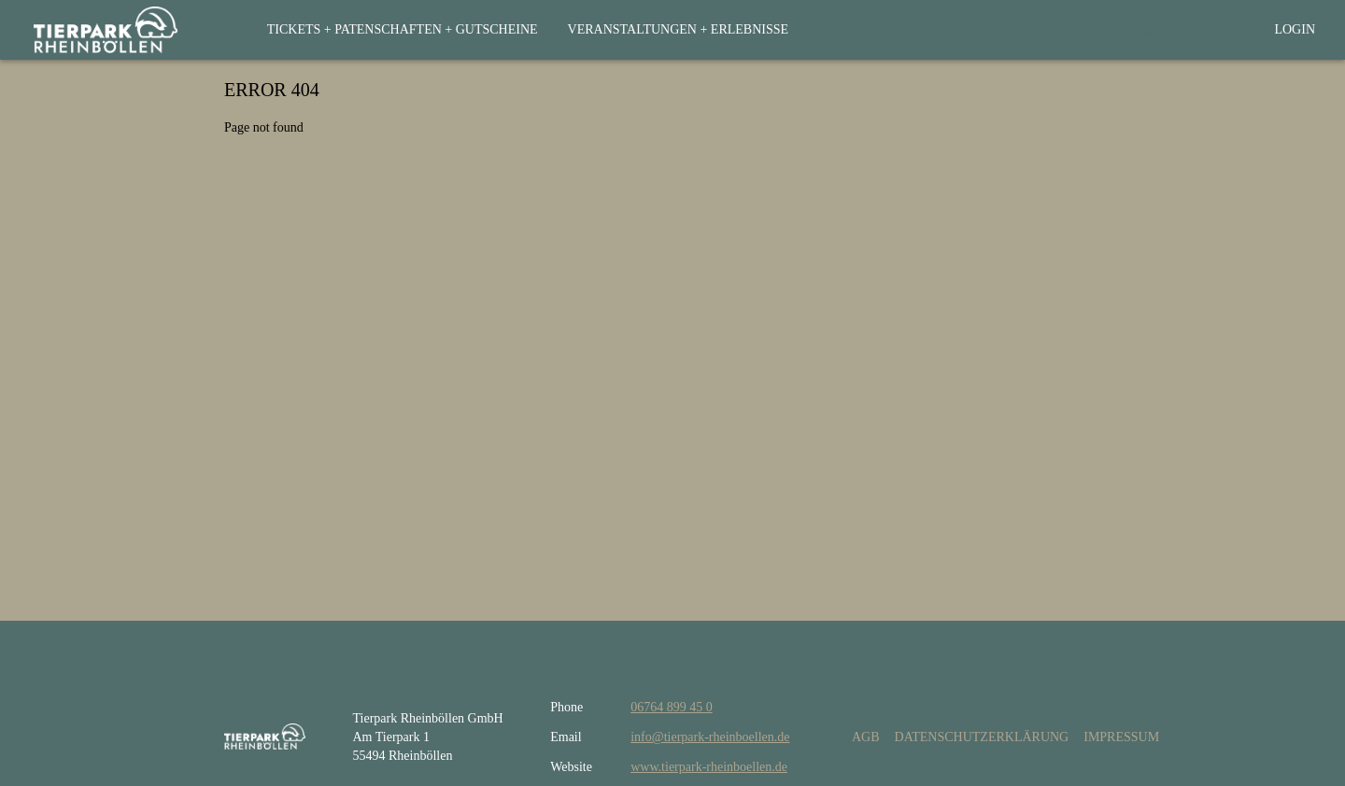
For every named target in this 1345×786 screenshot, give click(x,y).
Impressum (1121, 737)
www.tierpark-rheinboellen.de (708, 767)
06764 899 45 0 (671, 707)
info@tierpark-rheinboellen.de (709, 737)
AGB (866, 737)
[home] (105, 30)
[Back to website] (1188, 30)
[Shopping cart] (1225, 30)
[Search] (1149, 30)
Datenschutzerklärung (982, 737)
